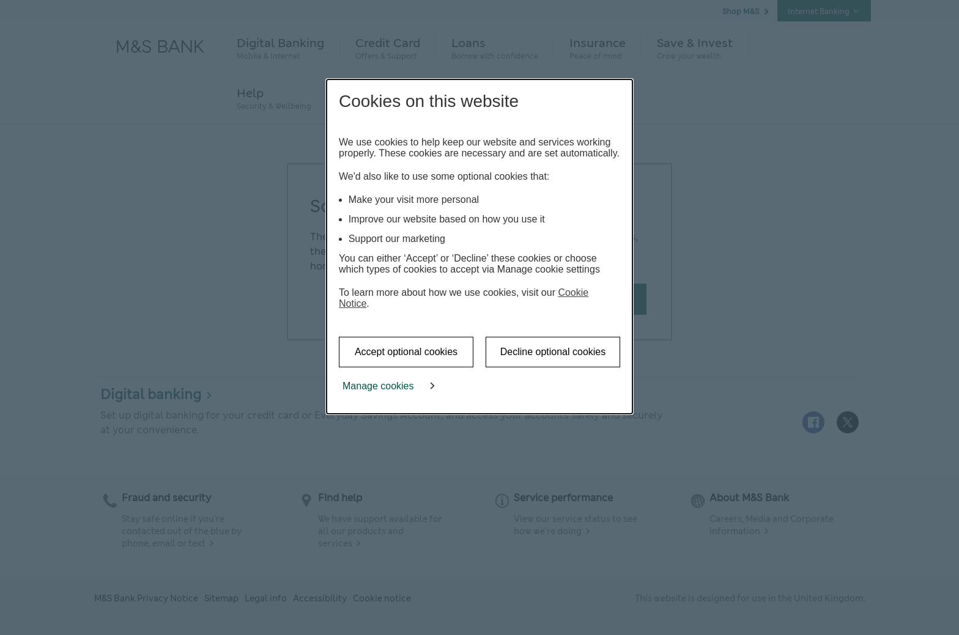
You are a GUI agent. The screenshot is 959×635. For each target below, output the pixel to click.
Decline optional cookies (553, 352)
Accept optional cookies (406, 352)
